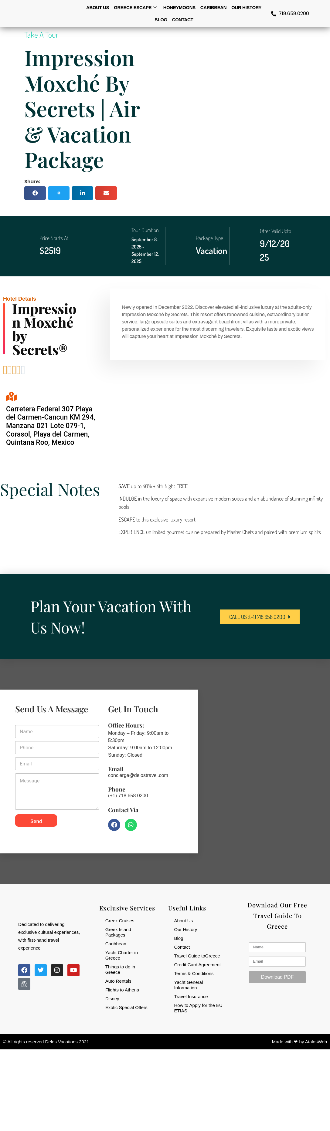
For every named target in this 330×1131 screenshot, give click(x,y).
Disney (112, 998)
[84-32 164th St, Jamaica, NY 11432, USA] (263, 771)
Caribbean (213, 7)
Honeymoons (179, 7)
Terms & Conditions (194, 973)
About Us (183, 920)
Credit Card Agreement (197, 964)
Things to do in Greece (120, 969)
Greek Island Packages (118, 932)
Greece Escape (135, 7)
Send (36, 821)
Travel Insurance (191, 996)
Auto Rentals (118, 980)
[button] (35, 193)
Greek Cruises (119, 920)
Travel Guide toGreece (197, 955)
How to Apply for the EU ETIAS (198, 1007)
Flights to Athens (122, 989)
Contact (182, 19)
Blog (161, 19)
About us (97, 7)
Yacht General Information (188, 984)
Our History (246, 7)
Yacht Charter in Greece (121, 955)
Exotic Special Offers (126, 1007)
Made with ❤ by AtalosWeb (299, 1041)
